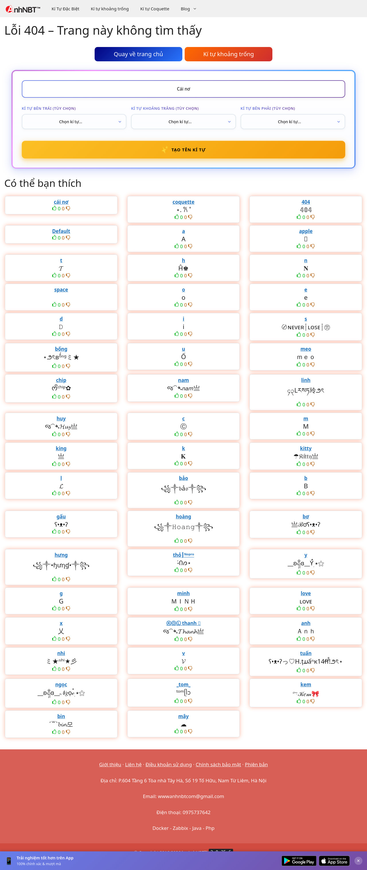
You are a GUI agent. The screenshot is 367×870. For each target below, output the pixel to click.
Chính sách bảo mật (218, 767)
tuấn (306, 655)
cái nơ (61, 204)
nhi (61, 655)
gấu (61, 519)
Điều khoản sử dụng (169, 767)
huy (61, 421)
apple (306, 233)
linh (306, 382)
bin (61, 719)
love (306, 596)
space (61, 292)
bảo (183, 480)
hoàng (183, 519)
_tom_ (184, 687)
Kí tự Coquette (154, 8)
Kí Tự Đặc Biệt (65, 8)
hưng (61, 557)
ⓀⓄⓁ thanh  (183, 625)
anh (305, 625)
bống (61, 351)
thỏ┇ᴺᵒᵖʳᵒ (183, 557)
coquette (183, 204)
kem (305, 687)
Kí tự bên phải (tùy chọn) (268, 109)
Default (61, 233)
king (61, 451)
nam (183, 382)
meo (305, 351)
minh (183, 596)
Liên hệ (133, 767)
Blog (192, 8)
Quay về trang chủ (138, 54)
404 (306, 204)
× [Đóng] (358, 860)
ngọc (61, 687)
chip (61, 382)
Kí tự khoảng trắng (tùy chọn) (165, 109)
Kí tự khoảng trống (110, 8)
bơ (305, 519)
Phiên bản (256, 767)
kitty (306, 451)
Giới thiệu (110, 767)
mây (183, 719)
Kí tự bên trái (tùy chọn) (49, 109)
